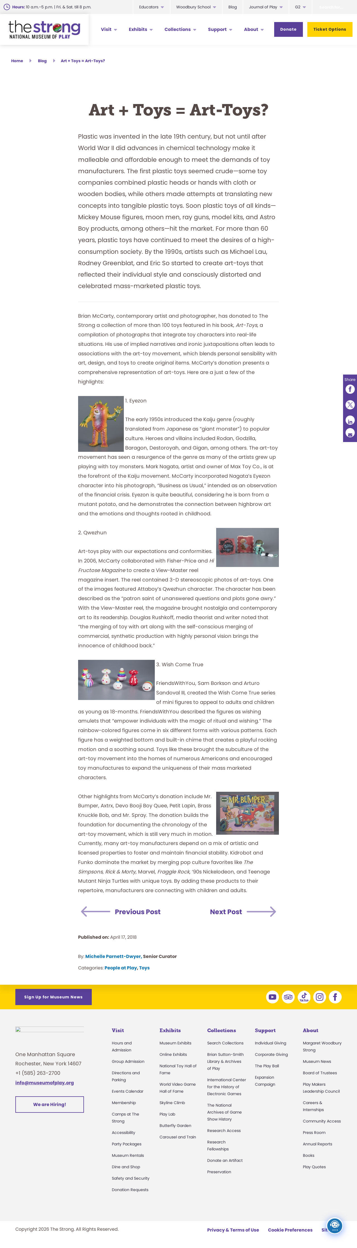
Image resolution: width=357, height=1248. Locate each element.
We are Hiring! (49, 1107)
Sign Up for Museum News (53, 997)
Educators (148, 7)
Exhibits (138, 29)
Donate (288, 29)
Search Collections (225, 1043)
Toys (144, 968)
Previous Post (138, 911)
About (251, 29)
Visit (106, 29)
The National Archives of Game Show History (224, 1112)
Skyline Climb (172, 1102)
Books (308, 1155)
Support (217, 29)
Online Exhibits (173, 1054)
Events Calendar (127, 1091)
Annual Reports (317, 1144)
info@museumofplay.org (44, 1086)
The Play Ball (267, 1066)
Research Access (224, 1130)
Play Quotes (314, 1167)
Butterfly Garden (175, 1125)
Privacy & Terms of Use (233, 1230)
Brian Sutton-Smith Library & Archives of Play (225, 1061)
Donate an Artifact (225, 1160)
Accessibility (123, 1132)
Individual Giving (270, 1043)
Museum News (317, 1061)
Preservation (219, 1172)
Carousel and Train (178, 1137)
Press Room (314, 1132)
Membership (124, 1102)
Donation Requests (130, 1190)
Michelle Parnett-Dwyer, (113, 956)
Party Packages (126, 1144)
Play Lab (167, 1114)
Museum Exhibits (175, 1043)
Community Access (322, 1121)
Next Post (226, 911)
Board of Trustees (320, 1073)
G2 (297, 7)
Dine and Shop (126, 1167)
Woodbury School (193, 7)
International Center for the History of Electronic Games (226, 1087)
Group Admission (128, 1061)
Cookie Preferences (290, 1230)
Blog (232, 7)
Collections (178, 29)
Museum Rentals (128, 1155)
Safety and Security (130, 1178)
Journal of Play (263, 7)
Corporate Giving (271, 1054)
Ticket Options (329, 29)
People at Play (121, 968)
